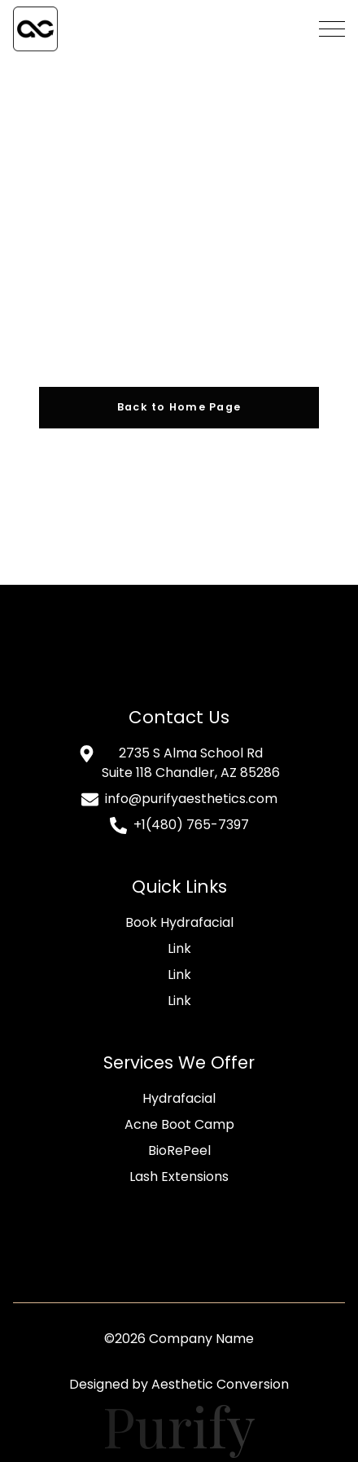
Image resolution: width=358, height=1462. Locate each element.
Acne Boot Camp (179, 1124)
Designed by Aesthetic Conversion (179, 1384)
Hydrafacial (179, 1098)
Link (179, 948)
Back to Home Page (179, 407)
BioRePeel (179, 1150)
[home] (35, 29)
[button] (332, 29)
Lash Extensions (179, 1176)
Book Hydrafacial (179, 922)
